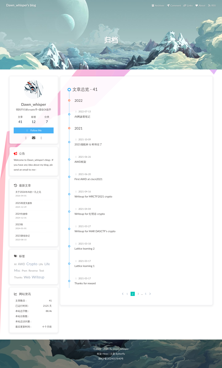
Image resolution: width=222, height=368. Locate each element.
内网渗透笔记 (82, 116)
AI (15, 264)
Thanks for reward (85, 283)
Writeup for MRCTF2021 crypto (93, 196)
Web (27, 277)
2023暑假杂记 (22, 235)
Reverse (33, 270)
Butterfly (120, 353)
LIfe (41, 264)
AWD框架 (80, 161)
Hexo (105, 353)
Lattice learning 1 (85, 265)
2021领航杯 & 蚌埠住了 (88, 144)
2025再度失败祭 (23, 203)
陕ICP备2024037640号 (111, 358)
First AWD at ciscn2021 (89, 179)
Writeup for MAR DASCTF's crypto (95, 231)
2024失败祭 (21, 213)
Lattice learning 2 (85, 248)
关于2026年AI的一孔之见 (28, 192)
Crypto (31, 264)
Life (47, 264)
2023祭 (19, 224)
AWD (21, 264)
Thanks (18, 277)
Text (41, 270)
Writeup (38, 277)
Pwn (24, 270)
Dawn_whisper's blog (21, 5)
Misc (17, 270)
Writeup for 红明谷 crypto (90, 213)
